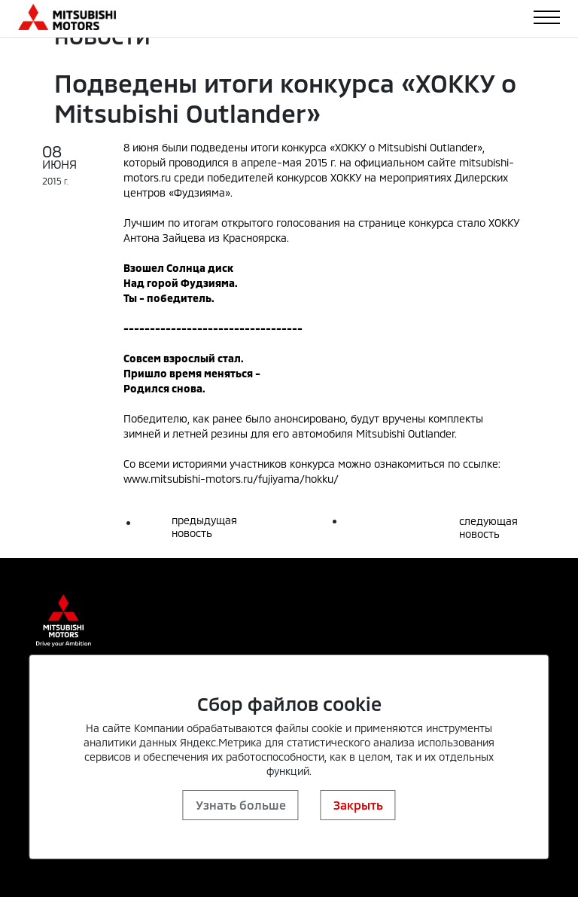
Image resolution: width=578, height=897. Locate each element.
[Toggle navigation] (547, 17)
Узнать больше (241, 805)
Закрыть (358, 805)
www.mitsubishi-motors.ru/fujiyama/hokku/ (231, 478)
